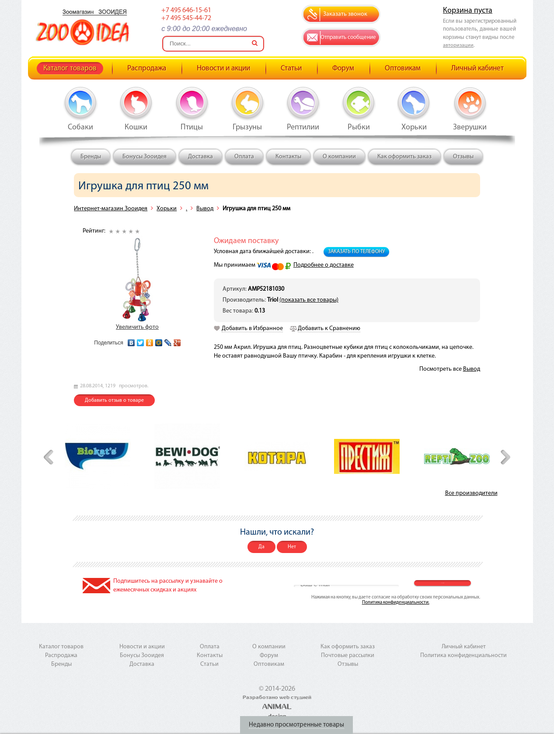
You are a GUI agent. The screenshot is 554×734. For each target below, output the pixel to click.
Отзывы (463, 156)
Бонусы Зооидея (144, 156)
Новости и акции (223, 68)
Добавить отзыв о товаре (114, 400)
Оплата (244, 156)
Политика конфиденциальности (463, 655)
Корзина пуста (467, 11)
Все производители (471, 493)
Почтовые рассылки (347, 655)
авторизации (458, 45)
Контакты (288, 156)
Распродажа (146, 68)
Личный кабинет (477, 68)
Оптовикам (403, 68)
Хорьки (167, 208)
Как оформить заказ (404, 156)
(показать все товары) (308, 300)
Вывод (204, 208)
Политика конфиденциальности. (395, 602)
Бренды (90, 156)
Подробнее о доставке (323, 265)
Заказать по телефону (356, 251)
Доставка (200, 156)
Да (261, 547)
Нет (292, 547)
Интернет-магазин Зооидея (110, 208)
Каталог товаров (70, 68)
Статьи (291, 68)
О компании (339, 156)
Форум (343, 68)
